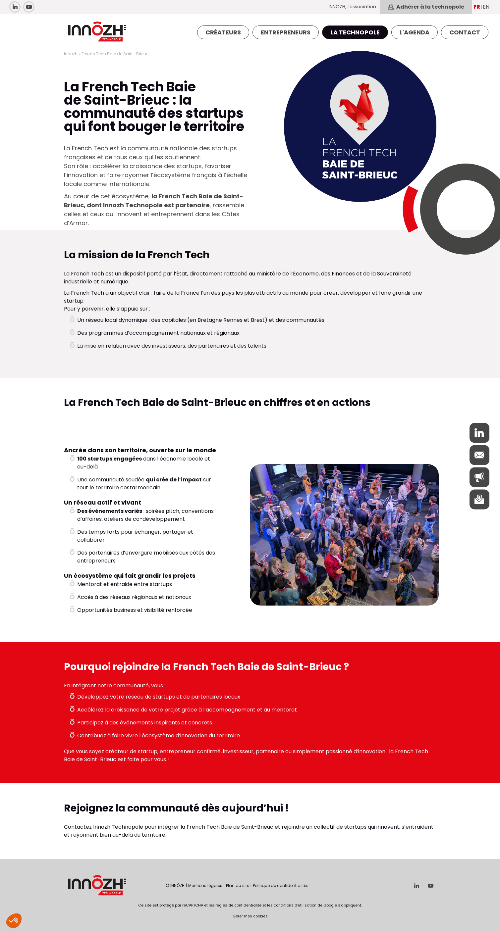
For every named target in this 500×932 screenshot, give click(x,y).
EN (486, 7)
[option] (344, 535)
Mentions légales (205, 885)
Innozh (71, 54)
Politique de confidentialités (280, 885)
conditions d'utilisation (295, 905)
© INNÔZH (175, 885)
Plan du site (237, 885)
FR (476, 7)
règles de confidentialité (238, 905)
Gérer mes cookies (250, 916)
